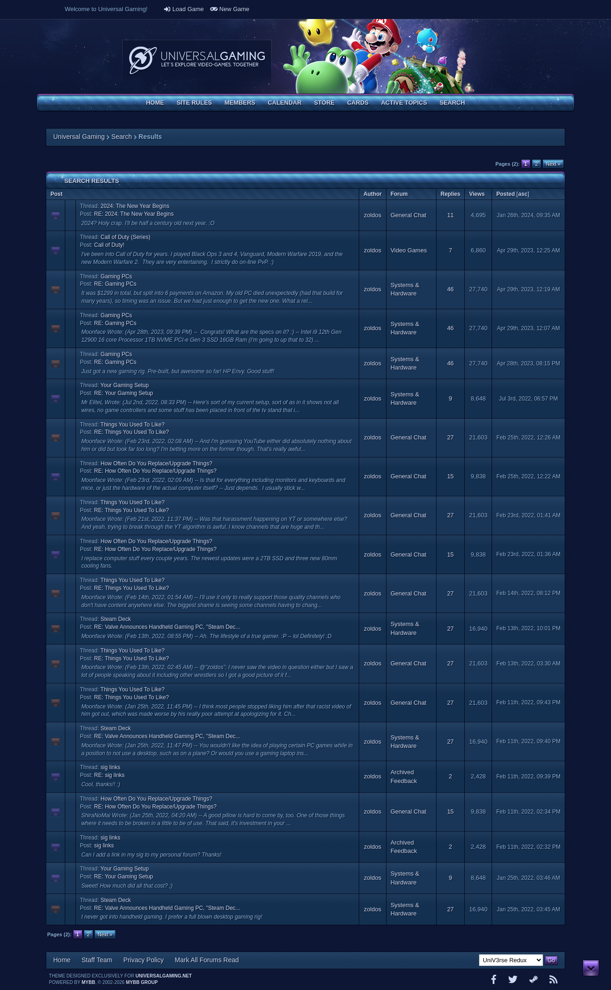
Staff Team (96, 960)
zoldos (372, 215)
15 (450, 476)
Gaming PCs (116, 276)
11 (450, 215)
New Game (229, 9)
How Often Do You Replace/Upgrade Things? (156, 463)
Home (155, 102)
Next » (553, 164)
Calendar (284, 102)
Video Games (409, 250)
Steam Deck (115, 619)
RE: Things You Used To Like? (131, 432)
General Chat (408, 215)
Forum (399, 194)
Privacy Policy (144, 960)
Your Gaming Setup (124, 385)
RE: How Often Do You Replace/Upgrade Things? (155, 471)
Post (56, 194)
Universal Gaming (79, 136)
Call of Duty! (109, 245)
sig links (110, 767)
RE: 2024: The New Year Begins (134, 214)
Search (452, 102)
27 (450, 437)
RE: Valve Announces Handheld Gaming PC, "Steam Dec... (167, 627)
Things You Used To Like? (132, 424)
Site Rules (194, 102)
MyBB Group (142, 982)
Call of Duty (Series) (125, 237)
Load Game (183, 9)
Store (324, 102)
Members (239, 102)
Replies (451, 194)
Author (372, 194)
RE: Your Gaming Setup (123, 393)
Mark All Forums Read (207, 960)
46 (450, 289)
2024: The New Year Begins (134, 206)
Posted (505, 194)
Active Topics (404, 102)
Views (477, 194)
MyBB (88, 982)
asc (523, 194)
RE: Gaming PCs (115, 284)
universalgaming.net (164, 975)
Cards (357, 102)
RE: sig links (109, 775)
